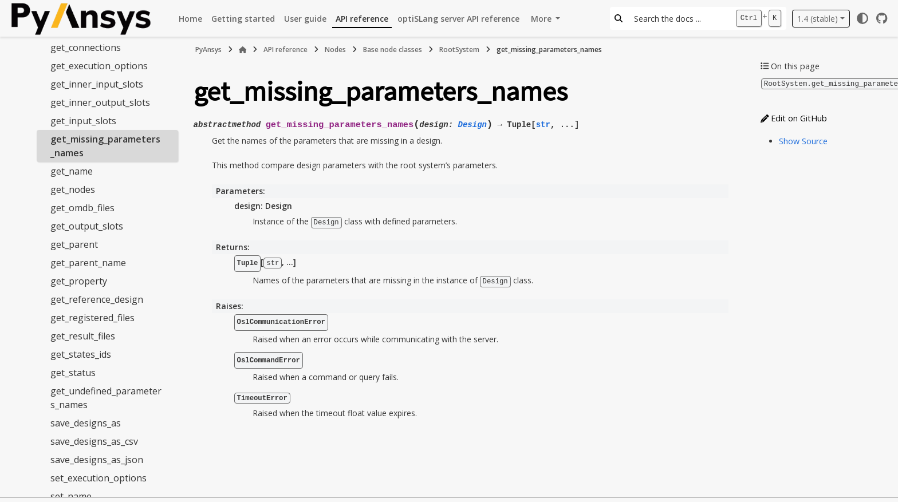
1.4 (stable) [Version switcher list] (817, 18)
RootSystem (459, 49)
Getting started (243, 18)
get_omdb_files (82, 207)
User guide (305, 18)
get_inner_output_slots (100, 102)
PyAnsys (208, 49)
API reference (362, 18)
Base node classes (392, 49)
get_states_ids (80, 354)
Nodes (335, 49)
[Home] (243, 50)
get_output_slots (86, 226)
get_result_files (82, 336)
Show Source (803, 140)
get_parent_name (88, 262)
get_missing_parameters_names (105, 146)
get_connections (85, 47)
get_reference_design (96, 299)
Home (190, 18)
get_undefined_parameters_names (106, 398)
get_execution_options (99, 66)
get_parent (74, 244)
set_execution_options (98, 478)
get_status (73, 372)
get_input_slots (83, 120)
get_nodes (72, 189)
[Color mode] (862, 18)
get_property (78, 281)
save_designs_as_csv (94, 441)
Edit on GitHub (794, 117)
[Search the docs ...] (679, 18)
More (542, 18)
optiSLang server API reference (458, 18)
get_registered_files (92, 317)
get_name (71, 171)
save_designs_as (85, 423)
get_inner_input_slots (96, 84)
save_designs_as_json (96, 459)
